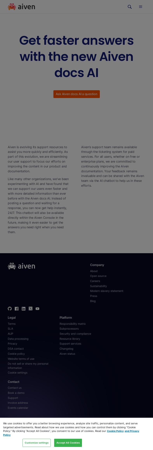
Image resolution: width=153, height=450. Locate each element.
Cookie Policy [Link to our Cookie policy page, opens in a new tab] (115, 430)
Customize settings (37, 442)
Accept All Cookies (68, 442)
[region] (76, 434)
